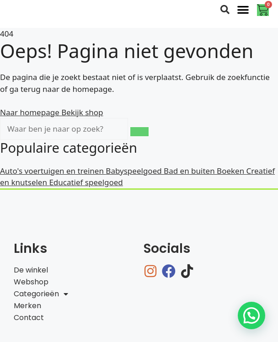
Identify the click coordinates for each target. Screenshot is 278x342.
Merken (27, 305)
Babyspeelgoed (135, 171)
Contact (29, 317)
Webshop (31, 282)
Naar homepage (30, 112)
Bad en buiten (190, 171)
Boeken (231, 171)
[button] (243, 9)
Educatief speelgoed (86, 182)
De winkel (31, 270)
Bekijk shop (82, 112)
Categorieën (41, 294)
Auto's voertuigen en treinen (53, 171)
